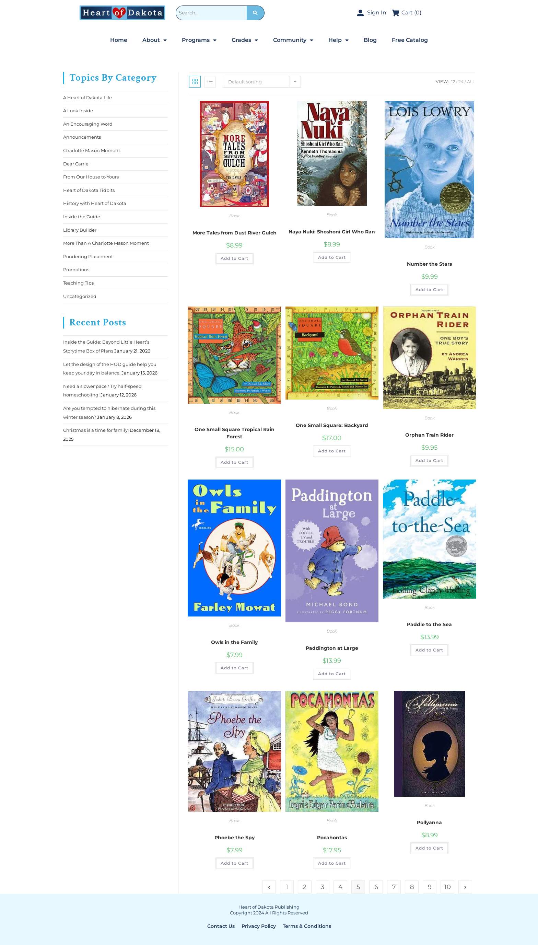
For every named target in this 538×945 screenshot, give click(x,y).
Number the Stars (429, 264)
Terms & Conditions (307, 926)
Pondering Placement (88, 256)
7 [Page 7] (394, 887)
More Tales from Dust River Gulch (234, 233)
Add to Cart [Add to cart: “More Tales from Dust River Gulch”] (234, 258)
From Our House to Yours (91, 177)
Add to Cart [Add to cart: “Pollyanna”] (429, 848)
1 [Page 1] (287, 887)
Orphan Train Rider (429, 435)
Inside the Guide (81, 216)
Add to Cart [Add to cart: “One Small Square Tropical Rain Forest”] (234, 462)
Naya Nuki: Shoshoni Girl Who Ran (332, 232)
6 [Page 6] (376, 887)
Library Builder (79, 230)
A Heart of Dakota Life (87, 97)
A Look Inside (78, 110)
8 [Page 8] (412, 887)
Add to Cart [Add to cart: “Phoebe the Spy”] (234, 863)
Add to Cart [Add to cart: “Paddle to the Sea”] (429, 650)
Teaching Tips (78, 283)
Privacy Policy (259, 926)
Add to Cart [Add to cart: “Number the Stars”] (429, 289)
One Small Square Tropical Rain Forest (234, 433)
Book (234, 215)
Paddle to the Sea (429, 624)
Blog (370, 40)
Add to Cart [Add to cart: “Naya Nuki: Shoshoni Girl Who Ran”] (332, 257)
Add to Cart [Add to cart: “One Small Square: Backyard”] (332, 450)
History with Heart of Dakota (94, 203)
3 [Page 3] (322, 887)
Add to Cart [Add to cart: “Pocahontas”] (332, 863)
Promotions (76, 269)
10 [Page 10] (447, 887)
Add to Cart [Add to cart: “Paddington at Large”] (332, 673)
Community (293, 40)
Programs (199, 40)
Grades (245, 40)
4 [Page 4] (340, 887)
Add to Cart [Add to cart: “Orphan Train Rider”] (429, 460)
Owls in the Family (234, 642)
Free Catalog (410, 40)
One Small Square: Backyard (332, 425)
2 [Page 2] (304, 887)
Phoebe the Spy (234, 837)
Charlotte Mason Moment (91, 150)
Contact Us (221, 926)
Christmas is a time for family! (96, 430)
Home (118, 40)
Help (338, 40)
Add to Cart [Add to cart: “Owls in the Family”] (234, 667)
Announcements (82, 137)
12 (453, 81)
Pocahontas (332, 837)
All (471, 81)
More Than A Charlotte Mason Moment (106, 243)
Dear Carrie (76, 163)
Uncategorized (79, 296)
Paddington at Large (332, 648)
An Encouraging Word (88, 124)
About (154, 40)
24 (461, 81)
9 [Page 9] (430, 887)
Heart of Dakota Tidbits (89, 190)
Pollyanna (429, 822)
